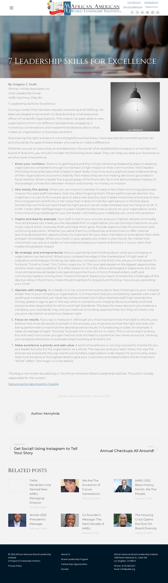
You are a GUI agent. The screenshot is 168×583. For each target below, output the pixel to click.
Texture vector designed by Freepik (33, 384)
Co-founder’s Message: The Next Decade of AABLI (93, 521)
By (84, 396)
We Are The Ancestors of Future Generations (91, 487)
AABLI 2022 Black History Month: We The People (145, 487)
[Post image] (17, 485)
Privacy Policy (15, 565)
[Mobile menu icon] (11, 8)
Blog (71, 396)
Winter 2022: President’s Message (38, 519)
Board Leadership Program (74, 559)
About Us (65, 554)
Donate (65, 569)
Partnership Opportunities (74, 564)
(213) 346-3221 (134, 2)
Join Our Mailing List (132, 6)
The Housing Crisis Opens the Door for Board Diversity (146, 521)
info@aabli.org (151, 2)
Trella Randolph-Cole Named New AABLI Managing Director (40, 491)
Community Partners (30, 560)
